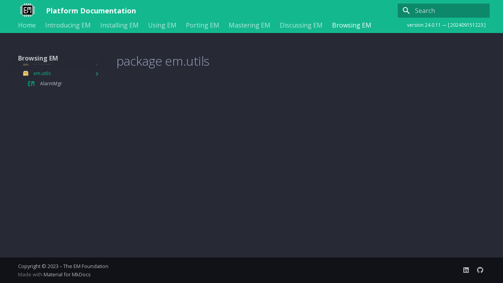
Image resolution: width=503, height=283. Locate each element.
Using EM (162, 25)
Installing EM (119, 25)
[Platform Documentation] (26, 11)
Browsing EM (351, 25)
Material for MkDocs (67, 274)
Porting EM (202, 25)
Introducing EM (68, 25)
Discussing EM (301, 25)
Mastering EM (249, 25)
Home (27, 25)
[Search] (444, 11)
